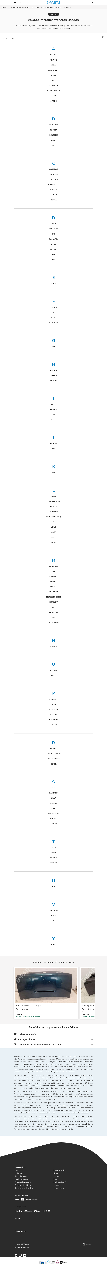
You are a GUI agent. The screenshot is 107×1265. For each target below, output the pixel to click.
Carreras (57, 1176)
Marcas (56, 1173)
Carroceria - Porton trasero (52, 7)
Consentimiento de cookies (24, 1188)
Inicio (16, 1170)
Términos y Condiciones (23, 1185)
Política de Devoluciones (23, 1182)
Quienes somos (59, 1188)
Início (4, 7)
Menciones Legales (21, 1179)
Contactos (57, 1185)
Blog (55, 1179)
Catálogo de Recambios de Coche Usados (24, 7)
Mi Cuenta (18, 1173)
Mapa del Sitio (20, 1167)
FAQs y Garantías (21, 1176)
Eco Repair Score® (60, 1182)
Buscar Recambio (59, 1170)
